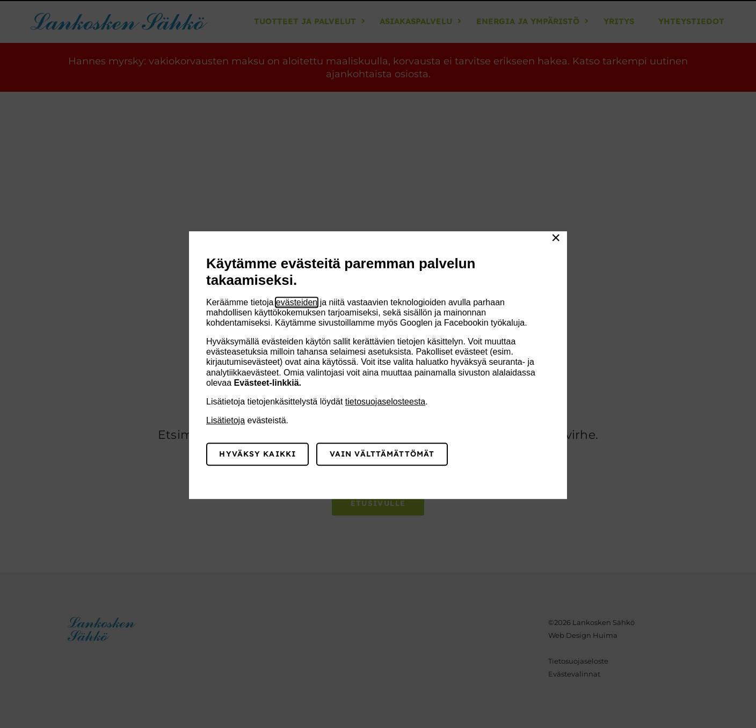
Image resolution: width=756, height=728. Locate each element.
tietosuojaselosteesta (385, 401)
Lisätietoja (225, 420)
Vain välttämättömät (382, 454)
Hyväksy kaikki (257, 454)
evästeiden (296, 302)
